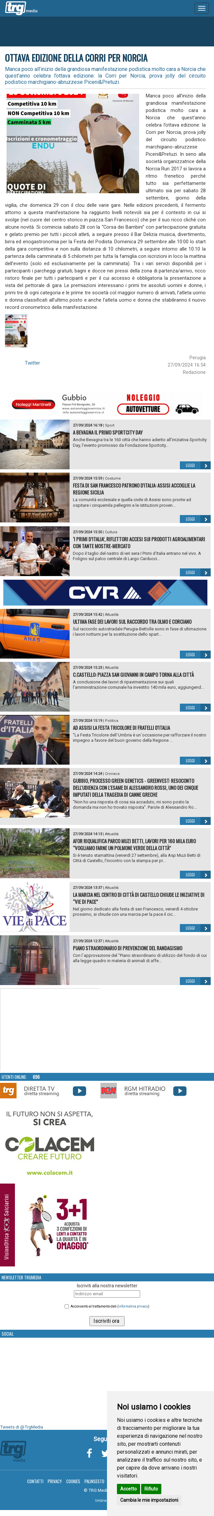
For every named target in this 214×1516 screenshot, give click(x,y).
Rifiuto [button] (151, 1488)
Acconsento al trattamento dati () (110, 1306)
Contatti (35, 1481)
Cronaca (112, 774)
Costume (113, 478)
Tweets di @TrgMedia (21, 1427)
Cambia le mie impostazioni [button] (149, 1500)
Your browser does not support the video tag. (50, 1030)
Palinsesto (94, 1481)
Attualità (112, 614)
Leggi (198, 465)
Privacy (55, 1481)
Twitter (32, 363)
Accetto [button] (128, 1488)
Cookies (73, 1481)
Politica (111, 721)
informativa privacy (133, 1306)
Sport (109, 425)
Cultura (111, 532)
